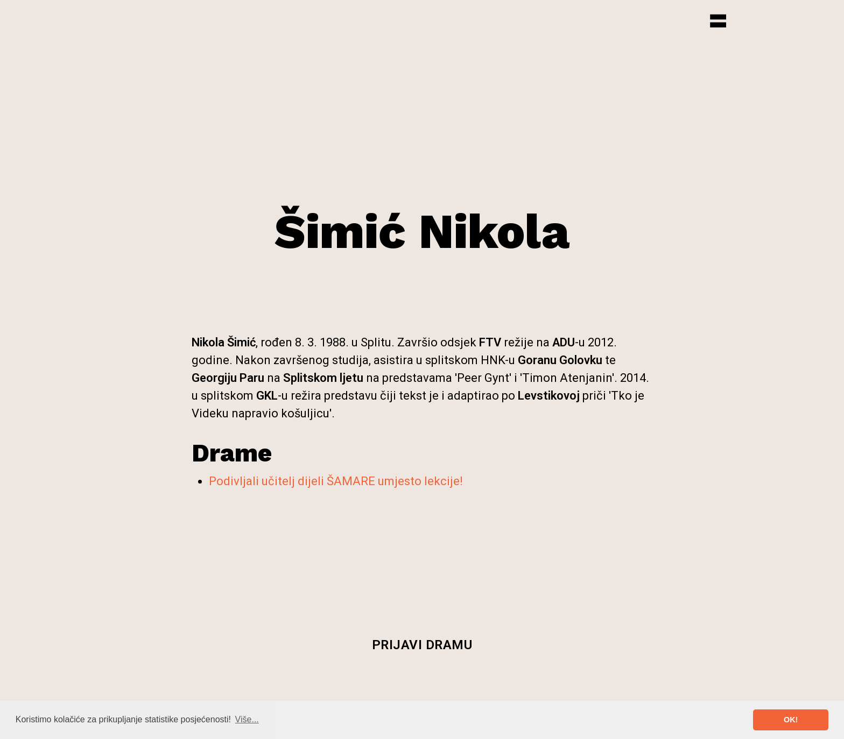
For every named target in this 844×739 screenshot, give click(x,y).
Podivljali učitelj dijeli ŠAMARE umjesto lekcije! (336, 481)
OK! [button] (791, 719)
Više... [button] (247, 719)
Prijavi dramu (422, 644)
